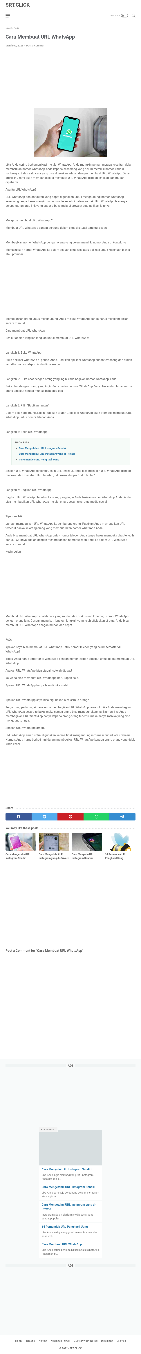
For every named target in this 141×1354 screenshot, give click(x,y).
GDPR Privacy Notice (85, 1340)
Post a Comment (35, 45)
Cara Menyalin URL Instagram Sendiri (66, 1169)
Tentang (30, 1340)
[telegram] (122, 816)
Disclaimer (107, 1340)
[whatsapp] (97, 816)
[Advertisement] (70, 78)
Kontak (43, 1340)
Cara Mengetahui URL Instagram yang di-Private (47, 453)
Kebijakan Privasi (60, 1340)
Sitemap (121, 1340)
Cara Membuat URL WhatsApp (62, 1244)
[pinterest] (70, 816)
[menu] (10, 15)
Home (18, 1340)
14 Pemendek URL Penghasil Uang (39, 459)
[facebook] (19, 816)
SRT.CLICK (18, 5)
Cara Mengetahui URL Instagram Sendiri (42, 448)
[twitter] (45, 816)
